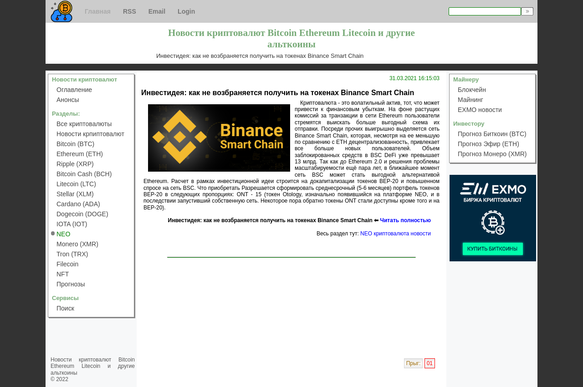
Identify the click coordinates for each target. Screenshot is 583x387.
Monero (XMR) (77, 244)
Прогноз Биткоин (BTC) (492, 133)
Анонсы (67, 99)
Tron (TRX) (72, 254)
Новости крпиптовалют (90, 133)
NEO (63, 234)
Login (186, 11)
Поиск (65, 308)
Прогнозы (70, 284)
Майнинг (470, 99)
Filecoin (67, 264)
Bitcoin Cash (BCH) (84, 174)
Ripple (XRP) (75, 164)
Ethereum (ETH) (79, 154)
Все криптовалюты (84, 123)
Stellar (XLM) (75, 194)
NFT (62, 274)
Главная (98, 11)
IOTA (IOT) (71, 224)
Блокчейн (472, 89)
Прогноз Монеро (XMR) (492, 154)
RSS (129, 11)
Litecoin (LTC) (76, 184)
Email (156, 11)
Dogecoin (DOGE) (82, 214)
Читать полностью (405, 220)
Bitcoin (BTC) (75, 144)
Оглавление (74, 89)
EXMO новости (480, 109)
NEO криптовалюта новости (395, 233)
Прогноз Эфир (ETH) (488, 144)
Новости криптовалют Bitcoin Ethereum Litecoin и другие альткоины (93, 366)
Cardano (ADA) (78, 204)
